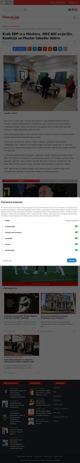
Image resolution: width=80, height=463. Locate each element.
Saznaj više (7, 260)
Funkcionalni (10, 226)
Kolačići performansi (13, 232)
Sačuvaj (72, 260)
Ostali (7, 244)
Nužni (7, 220)
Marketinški (9, 250)
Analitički (8, 238)
